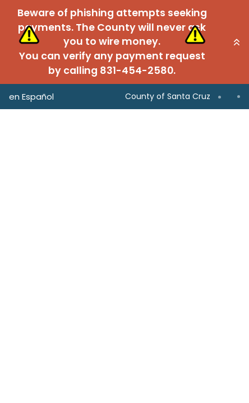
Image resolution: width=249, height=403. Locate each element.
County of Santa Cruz (167, 96)
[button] (236, 42)
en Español (31, 96)
